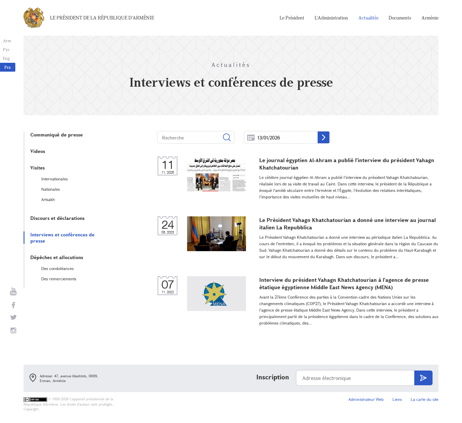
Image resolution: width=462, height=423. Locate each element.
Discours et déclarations (57, 218)
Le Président (292, 17)
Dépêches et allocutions (56, 257)
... (251, 137)
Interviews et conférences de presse (62, 237)
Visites (37, 167)
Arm (7, 40)
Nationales (50, 189)
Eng (6, 58)
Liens (397, 399)
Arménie (429, 17)
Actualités (368, 17)
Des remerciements (58, 279)
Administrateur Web (366, 399)
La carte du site (424, 399)
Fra (7, 67)
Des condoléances (57, 268)
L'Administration (331, 17)
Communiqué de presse (56, 134)
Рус (6, 49)
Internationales (54, 179)
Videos (37, 151)
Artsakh (48, 199)
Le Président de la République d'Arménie (102, 17)
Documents (400, 17)
